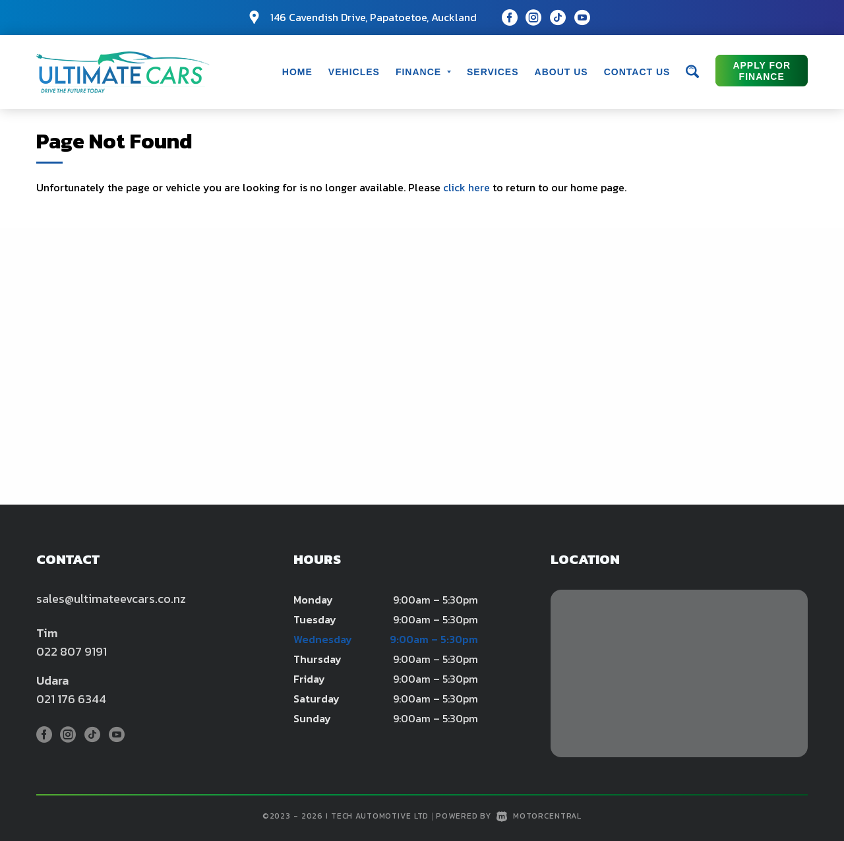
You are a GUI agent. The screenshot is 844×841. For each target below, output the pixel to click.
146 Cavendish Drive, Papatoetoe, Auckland (373, 17)
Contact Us (637, 72)
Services (493, 72)
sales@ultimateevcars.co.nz (111, 598)
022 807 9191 (71, 651)
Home (297, 72)
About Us (561, 72)
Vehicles (354, 72)
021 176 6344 (71, 699)
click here (466, 187)
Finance (423, 72)
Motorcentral (539, 816)
